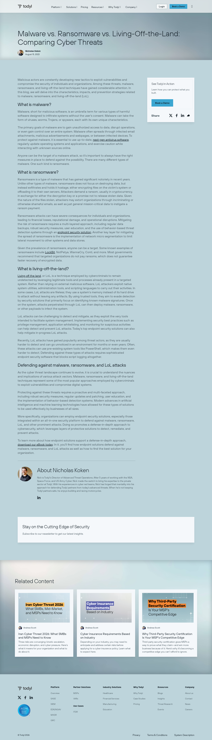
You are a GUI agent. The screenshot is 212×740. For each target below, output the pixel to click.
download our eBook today (35, 444)
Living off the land (29, 276)
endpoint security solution (74, 232)
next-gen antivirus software (111, 139)
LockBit (50, 252)
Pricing (84, 7)
